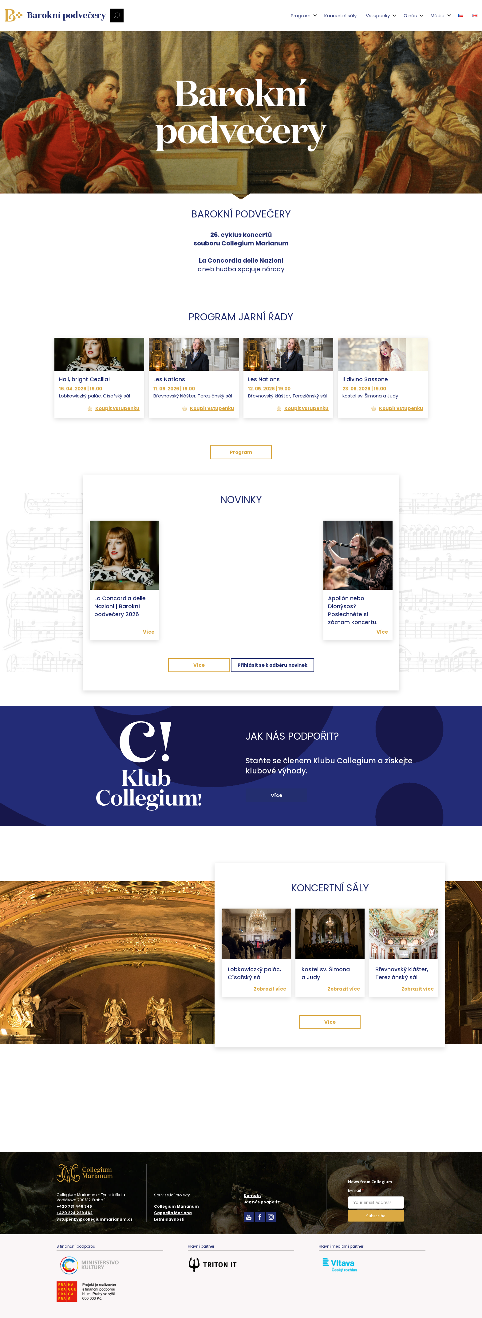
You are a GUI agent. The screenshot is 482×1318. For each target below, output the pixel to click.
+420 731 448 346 (74, 1206)
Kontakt (252, 1195)
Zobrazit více (270, 1063)
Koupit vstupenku (117, 465)
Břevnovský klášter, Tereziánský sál (402, 1047)
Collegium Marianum (176, 1206)
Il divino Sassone (365, 436)
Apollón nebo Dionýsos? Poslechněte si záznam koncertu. (352, 666)
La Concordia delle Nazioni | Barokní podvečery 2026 (120, 662)
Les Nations (169, 436)
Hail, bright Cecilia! (84, 436)
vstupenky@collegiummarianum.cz (94, 1219)
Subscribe (375, 1215)
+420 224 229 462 (75, 1212)
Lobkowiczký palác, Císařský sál (254, 1047)
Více (148, 688)
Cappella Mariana (173, 1212)
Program (241, 509)
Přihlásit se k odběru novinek (272, 721)
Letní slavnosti (169, 1219)
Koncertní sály (317, 15)
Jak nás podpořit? (263, 1202)
